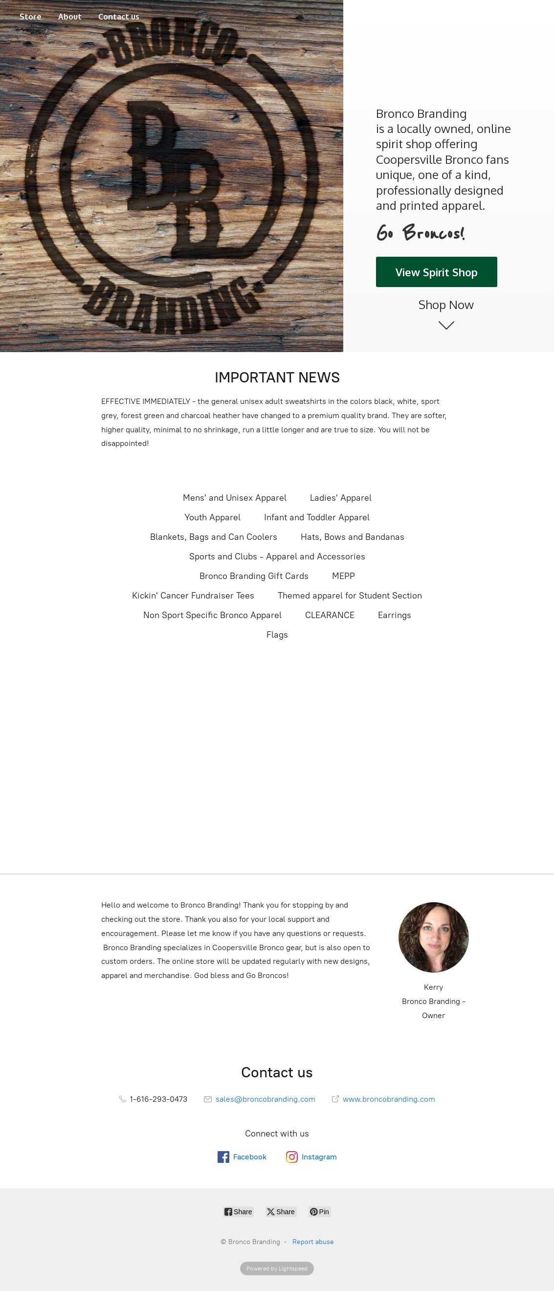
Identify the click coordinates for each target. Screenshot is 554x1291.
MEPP (343, 576)
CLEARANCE (330, 615)
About (70, 17)
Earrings (394, 615)
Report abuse (313, 1242)
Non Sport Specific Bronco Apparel (212, 615)
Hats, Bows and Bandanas (352, 537)
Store (31, 17)
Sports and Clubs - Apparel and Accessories (277, 556)
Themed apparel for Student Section (350, 595)
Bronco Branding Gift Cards (254, 576)
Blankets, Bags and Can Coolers (213, 537)
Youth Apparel (212, 517)
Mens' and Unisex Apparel (235, 497)
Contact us (118, 17)
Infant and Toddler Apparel (317, 517)
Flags (277, 634)
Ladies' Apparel (341, 497)
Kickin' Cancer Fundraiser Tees (193, 595)
